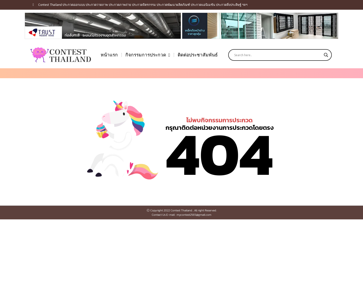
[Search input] (277, 55)
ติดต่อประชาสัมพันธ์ (198, 54)
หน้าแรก (109, 54)
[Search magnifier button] (326, 55)
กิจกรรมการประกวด (147, 55)
